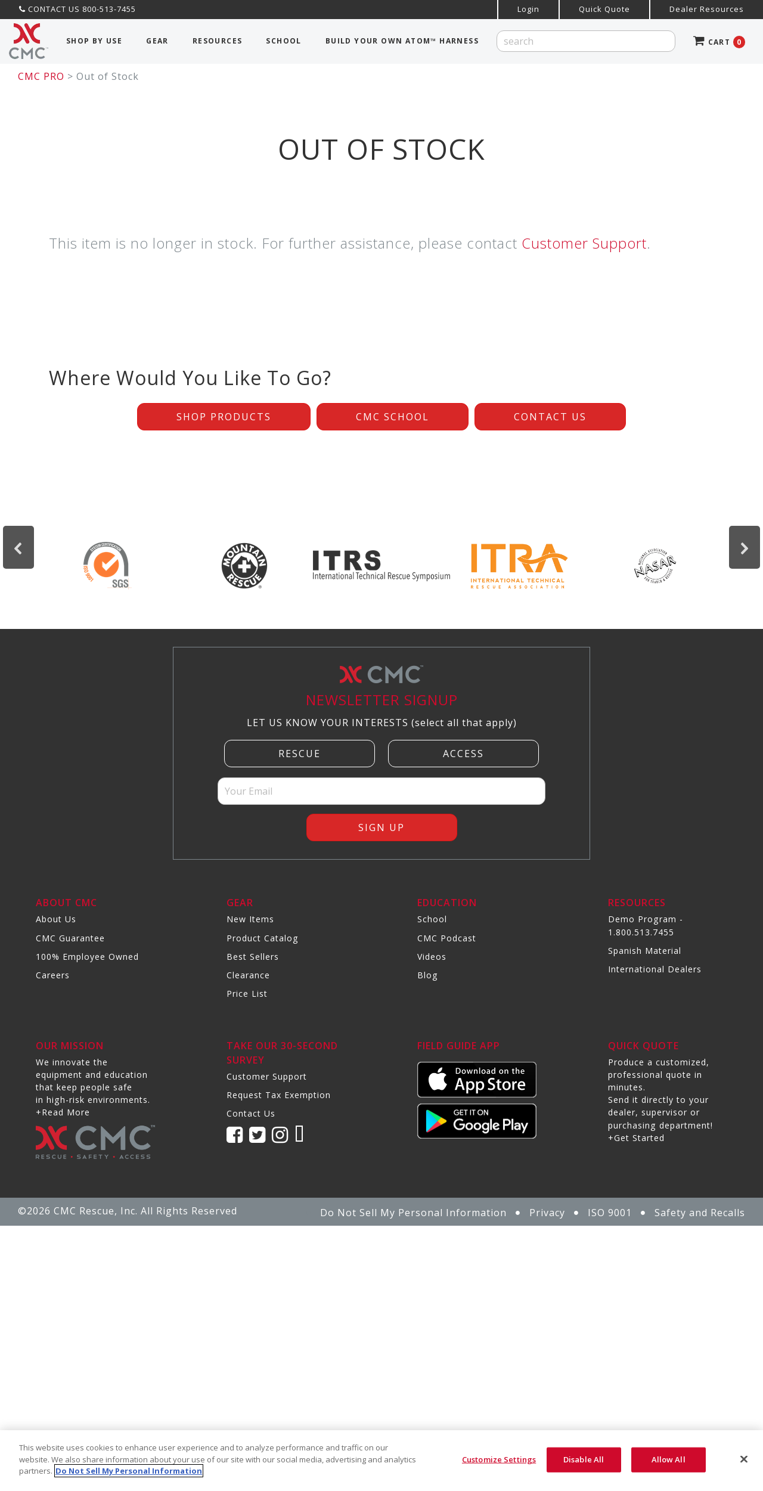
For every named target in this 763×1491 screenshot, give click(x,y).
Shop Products (223, 416)
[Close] (744, 1459)
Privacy (547, 1212)
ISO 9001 (610, 1212)
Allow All (669, 1459)
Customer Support (584, 243)
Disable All (583, 1459)
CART (719, 42)
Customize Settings (499, 1459)
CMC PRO (41, 76)
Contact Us (550, 416)
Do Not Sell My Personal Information (413, 1212)
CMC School (392, 416)
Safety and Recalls (700, 1212)
